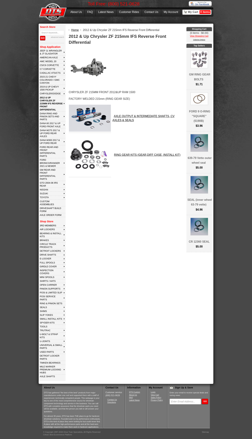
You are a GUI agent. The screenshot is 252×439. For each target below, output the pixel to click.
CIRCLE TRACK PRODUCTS (48, 245)
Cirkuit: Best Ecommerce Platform (57, 435)
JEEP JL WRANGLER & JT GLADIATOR (51, 52)
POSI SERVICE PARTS (47, 298)
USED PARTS (47, 352)
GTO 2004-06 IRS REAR (49, 184)
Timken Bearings (50, 362)
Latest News (106, 12)
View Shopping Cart (199, 36)
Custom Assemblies (47, 203)
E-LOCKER (45, 258)
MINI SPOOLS (47, 277)
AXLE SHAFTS (47, 376)
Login (153, 392)
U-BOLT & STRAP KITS (49, 336)
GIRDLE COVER (48, 266)
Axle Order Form (50, 215)
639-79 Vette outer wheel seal (200, 160)
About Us (76, 12)
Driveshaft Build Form (50, 209)
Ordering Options (199, 40)
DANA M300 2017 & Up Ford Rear (50, 141)
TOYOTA (44, 197)
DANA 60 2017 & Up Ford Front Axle (50, 125)
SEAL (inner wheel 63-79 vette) (199, 202)
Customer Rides (129, 12)
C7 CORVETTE (47, 69)
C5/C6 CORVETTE (49, 65)
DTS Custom (134, 392)
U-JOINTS (45, 341)
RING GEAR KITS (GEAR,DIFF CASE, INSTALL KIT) (147, 154)
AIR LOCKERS (47, 229)
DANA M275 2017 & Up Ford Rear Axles (50, 133)
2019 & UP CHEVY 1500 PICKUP (49, 88)
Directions (111, 402)
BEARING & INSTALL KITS (50, 235)
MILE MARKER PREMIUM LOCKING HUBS (50, 369)
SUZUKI (44, 193)
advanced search (57, 37)
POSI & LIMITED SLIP (51, 292)
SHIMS (43, 311)
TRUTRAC (45, 330)
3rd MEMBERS (48, 225)
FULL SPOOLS (47, 262)
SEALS (43, 307)
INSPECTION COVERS (46, 272)
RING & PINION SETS (51, 303)
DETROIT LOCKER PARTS (49, 357)
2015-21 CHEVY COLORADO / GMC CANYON (50, 79)
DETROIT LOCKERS (50, 251)
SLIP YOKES (46, 315)
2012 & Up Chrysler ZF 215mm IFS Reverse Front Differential (51, 103)
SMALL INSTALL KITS (51, 319)
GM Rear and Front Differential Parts (48, 174)
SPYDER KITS (47, 322)
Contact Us (151, 12)
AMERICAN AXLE (49, 57)
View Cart (155, 395)
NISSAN (44, 189)
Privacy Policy (157, 400)
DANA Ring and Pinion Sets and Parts (49, 116)
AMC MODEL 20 (48, 61)
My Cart (199, 12)
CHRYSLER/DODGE (50, 93)
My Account (171, 12)
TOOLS (43, 326)
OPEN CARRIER (48, 285)
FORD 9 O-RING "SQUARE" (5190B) (199, 116)
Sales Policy (156, 397)
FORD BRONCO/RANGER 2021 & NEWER (50, 163)
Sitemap (205, 432)
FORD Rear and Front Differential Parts (49, 152)
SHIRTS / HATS (48, 281)
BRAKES (44, 240)
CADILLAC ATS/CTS (50, 73)
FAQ (90, 12)
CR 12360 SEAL (199, 241)
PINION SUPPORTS (50, 288)
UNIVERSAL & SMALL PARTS (51, 346)
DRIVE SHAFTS (48, 254)
